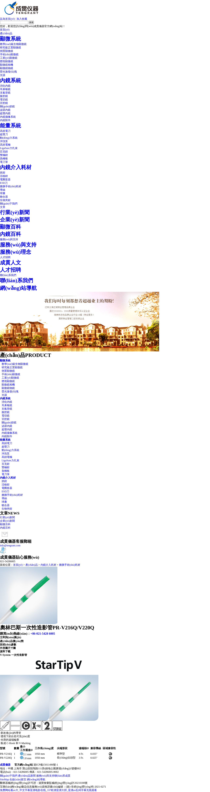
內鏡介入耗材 (16, 167)
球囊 (2, 193)
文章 (2, 207)
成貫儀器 (5, 764)
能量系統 (10, 125)
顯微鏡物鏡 (6, 68)
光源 (2, 75)
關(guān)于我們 (8, 203)
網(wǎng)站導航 (18, 288)
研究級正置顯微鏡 (10, 47)
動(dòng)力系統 (9, 137)
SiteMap (4, 779)
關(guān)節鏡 (7, 106)
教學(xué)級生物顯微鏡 (13, 44)
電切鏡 (4, 99)
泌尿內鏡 (5, 109)
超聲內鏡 (5, 113)
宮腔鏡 (4, 103)
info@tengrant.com (10, 545)
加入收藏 (22, 18)
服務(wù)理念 (15, 252)
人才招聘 (5, 257)
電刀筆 (4, 162)
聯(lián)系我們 (8, 275)
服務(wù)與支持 (9, 239)
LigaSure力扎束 (9, 148)
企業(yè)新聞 (15, 220)
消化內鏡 (5, 85)
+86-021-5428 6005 (43, 633)
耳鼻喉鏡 (5, 89)
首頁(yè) (5, 29)
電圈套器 (5, 179)
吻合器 (4, 196)
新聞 (33, 775)
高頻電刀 (5, 130)
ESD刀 (4, 183)
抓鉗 (2, 172)
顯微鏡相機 (6, 64)
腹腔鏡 (4, 96)
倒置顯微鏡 (6, 51)
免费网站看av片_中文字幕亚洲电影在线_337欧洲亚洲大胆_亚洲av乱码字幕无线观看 (48, 790)
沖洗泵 (4, 141)
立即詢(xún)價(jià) (10, 637)
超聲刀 (4, 134)
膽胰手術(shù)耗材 (10, 186)
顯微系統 (10, 39)
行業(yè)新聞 (15, 212)
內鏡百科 (10, 234)
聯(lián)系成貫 (62, 775)
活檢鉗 (4, 176)
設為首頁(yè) (7, 18)
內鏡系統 (10, 80)
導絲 (2, 189)
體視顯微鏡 (6, 61)
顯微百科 (10, 227)
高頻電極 (5, 144)
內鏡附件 (5, 120)
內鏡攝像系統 (8, 116)
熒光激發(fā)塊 (8, 71)
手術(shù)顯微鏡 (9, 54)
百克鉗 (4, 151)
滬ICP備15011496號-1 (45, 764)
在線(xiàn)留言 (18, 779)
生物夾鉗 (5, 200)
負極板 (4, 158)
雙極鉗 (4, 155)
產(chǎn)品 (6, 33)
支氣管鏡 (5, 92)
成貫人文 (10, 263)
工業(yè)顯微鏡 (8, 57)
